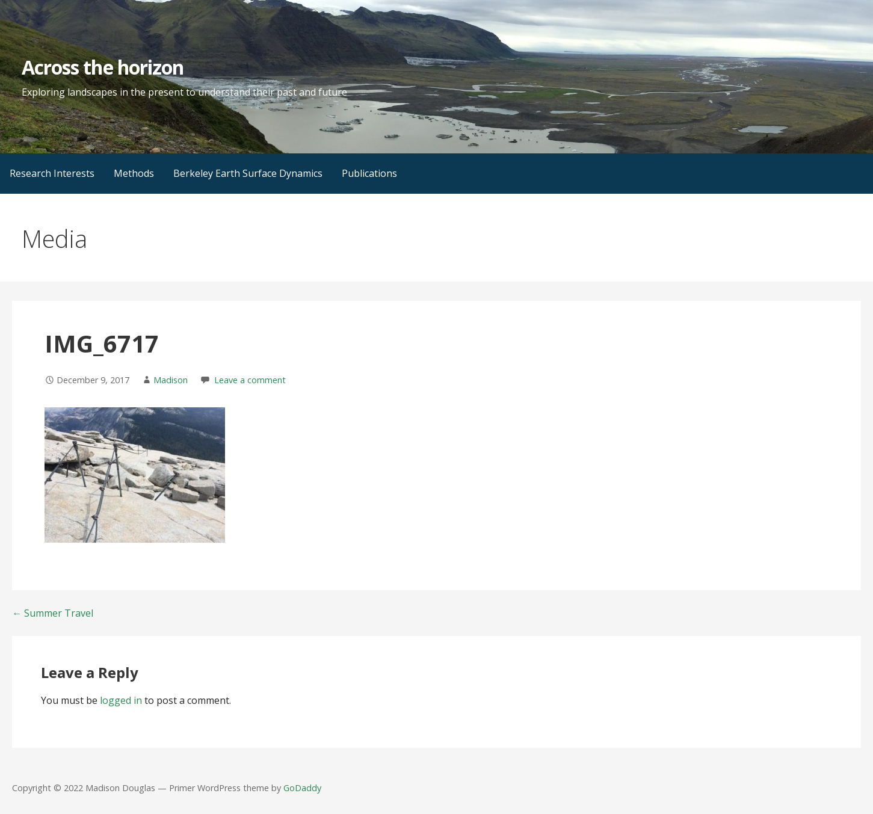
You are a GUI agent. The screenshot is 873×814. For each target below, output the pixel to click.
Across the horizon (103, 67)
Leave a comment (250, 380)
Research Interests (52, 173)
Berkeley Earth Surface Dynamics (247, 173)
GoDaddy (302, 788)
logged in (121, 700)
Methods (134, 173)
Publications (369, 173)
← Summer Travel (52, 613)
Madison (170, 380)
